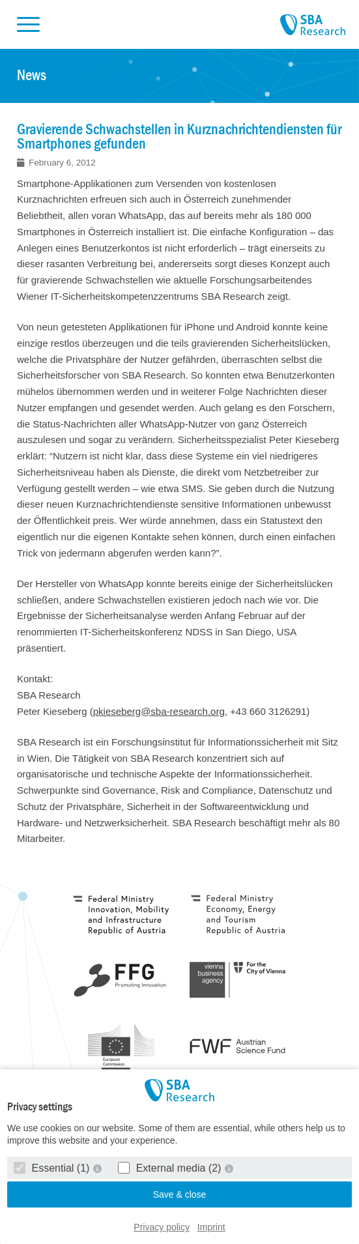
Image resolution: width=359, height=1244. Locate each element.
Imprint (211, 1227)
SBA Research (312, 25)
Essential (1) (53, 1168)
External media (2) (171, 1168)
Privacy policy (162, 1227)
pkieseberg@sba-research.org (159, 711)
